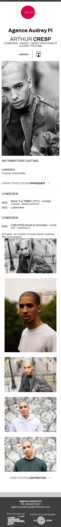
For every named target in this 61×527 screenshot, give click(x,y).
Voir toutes (30, 478)
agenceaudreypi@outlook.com (30, 506)
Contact (24, 54)
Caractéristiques (26, 183)
